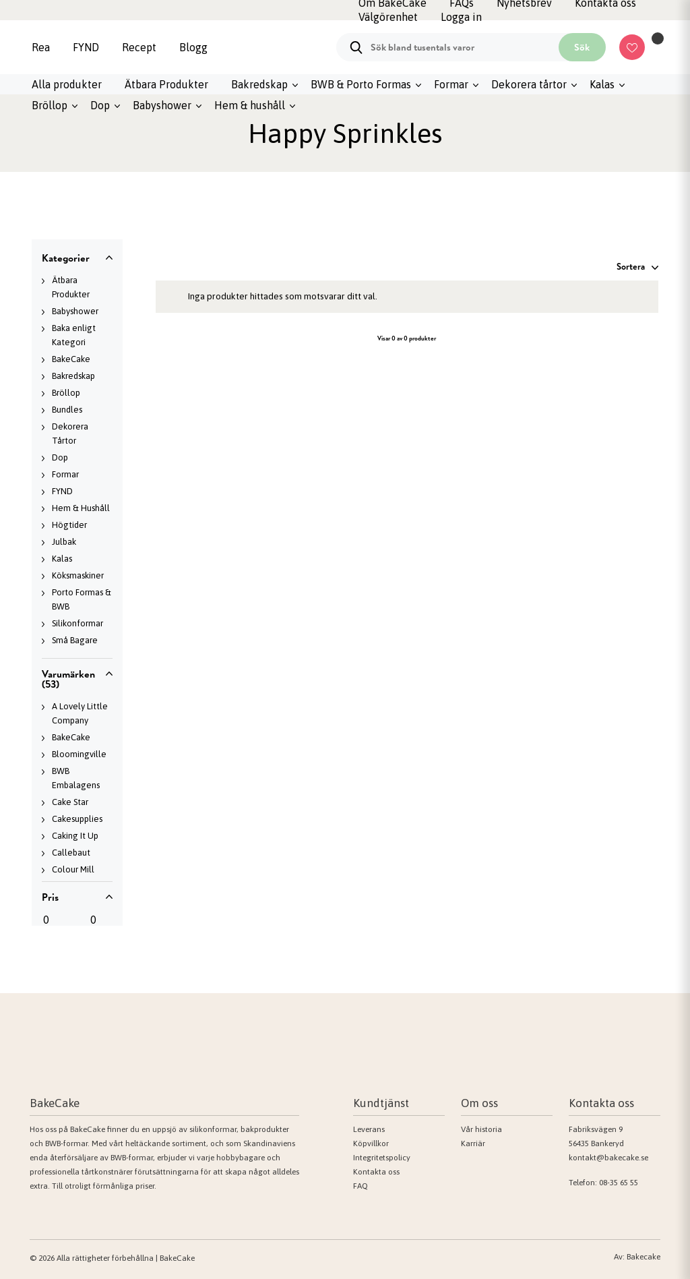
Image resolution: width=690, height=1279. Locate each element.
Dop (100, 105)
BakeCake (71, 359)
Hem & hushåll (249, 105)
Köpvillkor (371, 1143)
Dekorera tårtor (529, 84)
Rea (41, 47)
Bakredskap (259, 84)
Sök (582, 47)
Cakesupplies (77, 819)
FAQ (360, 1186)
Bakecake (643, 1256)
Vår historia (481, 1129)
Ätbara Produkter (166, 84)
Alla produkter (67, 84)
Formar (451, 84)
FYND (86, 47)
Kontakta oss (376, 1172)
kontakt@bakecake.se (608, 1157)
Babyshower (162, 105)
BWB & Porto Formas (361, 84)
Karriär (473, 1143)
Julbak (64, 542)
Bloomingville (79, 754)
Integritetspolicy (381, 1157)
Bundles (67, 410)
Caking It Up (75, 836)
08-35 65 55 (618, 1182)
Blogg (193, 47)
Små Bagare (75, 640)
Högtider (69, 525)
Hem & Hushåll (81, 508)
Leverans (369, 1129)
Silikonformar (77, 623)
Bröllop (49, 105)
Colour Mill (73, 869)
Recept (139, 47)
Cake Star (70, 802)
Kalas (602, 84)
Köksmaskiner (78, 575)
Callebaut (71, 852)
